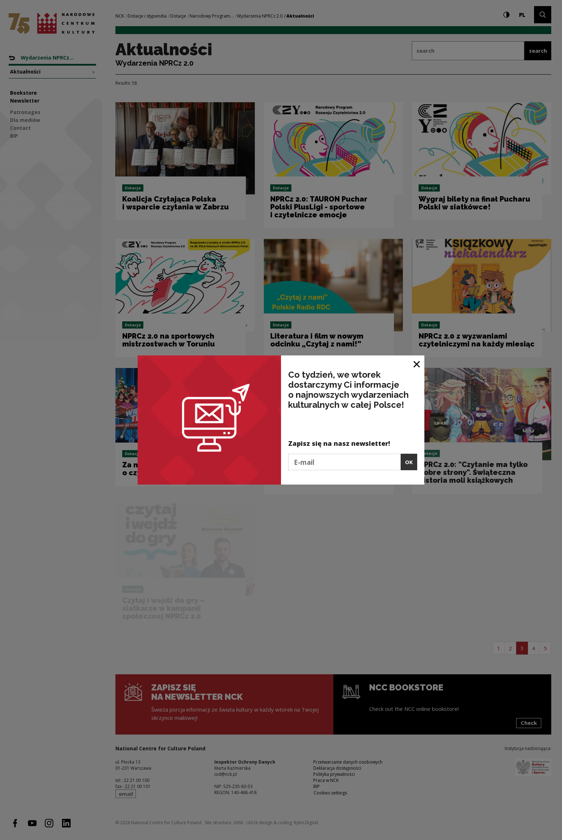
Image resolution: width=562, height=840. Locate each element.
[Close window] (417, 363)
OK (409, 462)
